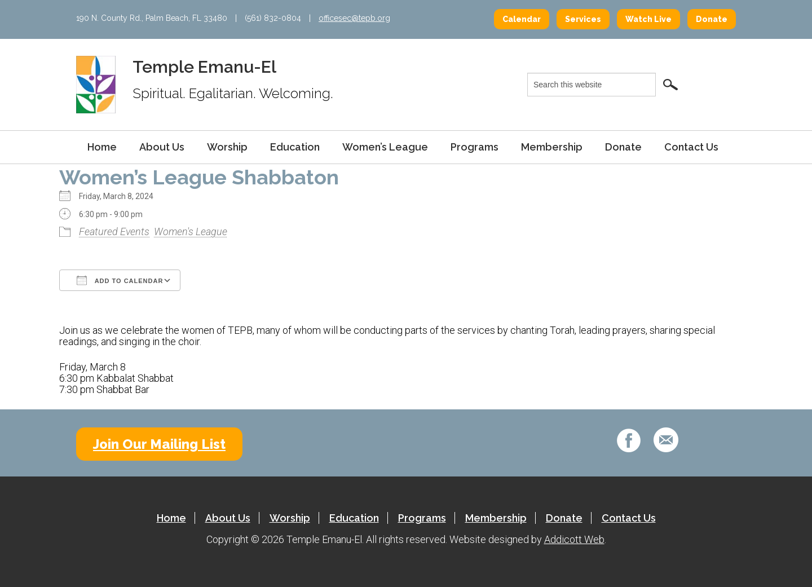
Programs (474, 147)
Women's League (190, 231)
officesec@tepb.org (354, 18)
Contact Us (691, 147)
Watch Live (648, 19)
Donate (711, 19)
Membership (551, 147)
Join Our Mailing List (159, 444)
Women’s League (385, 147)
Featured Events (114, 231)
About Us (161, 147)
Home (102, 147)
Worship (227, 147)
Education (295, 147)
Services (583, 19)
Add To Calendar (120, 280)
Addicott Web (574, 539)
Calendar (521, 19)
